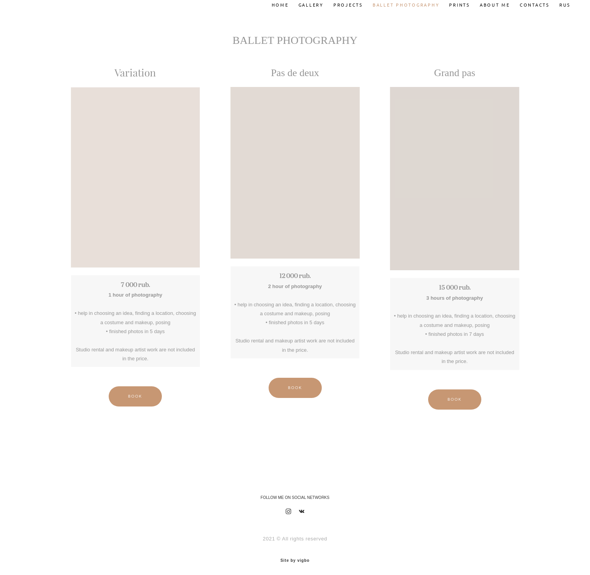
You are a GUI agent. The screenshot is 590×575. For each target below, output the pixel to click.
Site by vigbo (294, 557)
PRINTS (453, 2)
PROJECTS (342, 2)
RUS (559, 2)
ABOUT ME (489, 2)
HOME (274, 2)
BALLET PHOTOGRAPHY (400, 2)
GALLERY (305, 2)
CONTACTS (529, 2)
